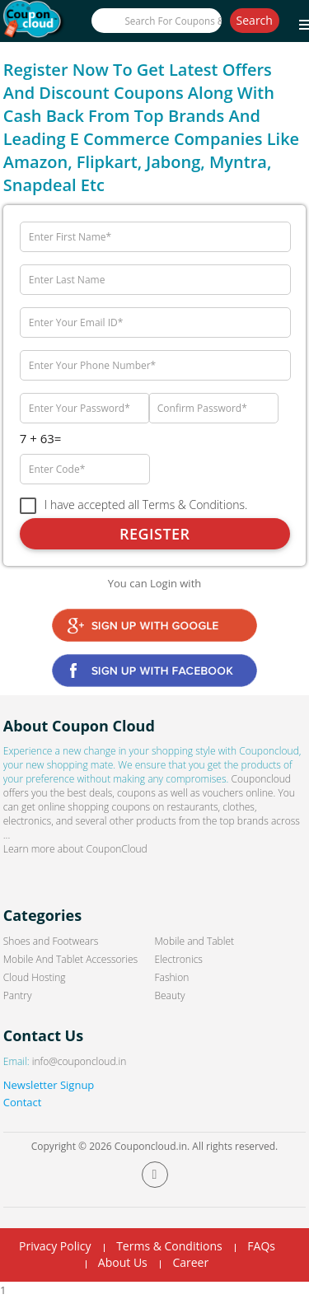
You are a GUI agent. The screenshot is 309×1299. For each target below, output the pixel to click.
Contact (22, 1102)
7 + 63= (41, 438)
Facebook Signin (154, 670)
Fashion (172, 977)
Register (154, 534)
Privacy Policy (55, 1246)
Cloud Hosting (34, 977)
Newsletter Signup (49, 1084)
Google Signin (154, 625)
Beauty (170, 995)
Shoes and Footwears (51, 941)
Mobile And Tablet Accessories (70, 959)
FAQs (261, 1246)
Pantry (17, 995)
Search (254, 20)
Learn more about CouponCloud (75, 849)
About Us (122, 1262)
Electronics (179, 959)
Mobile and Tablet (195, 941)
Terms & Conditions (169, 1246)
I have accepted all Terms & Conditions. (146, 505)
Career (190, 1262)
